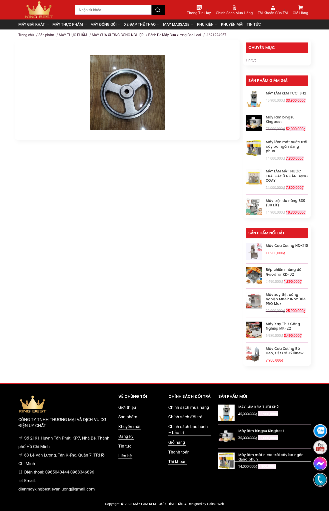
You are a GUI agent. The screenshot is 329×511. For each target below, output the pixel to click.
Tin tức (251, 60)
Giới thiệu (127, 407)
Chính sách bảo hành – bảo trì (188, 429)
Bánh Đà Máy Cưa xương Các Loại (174, 35)
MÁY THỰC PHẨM (73, 35)
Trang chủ (26, 35)
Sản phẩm (46, 35)
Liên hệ (125, 455)
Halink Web (215, 504)
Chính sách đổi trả (185, 416)
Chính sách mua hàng (188, 407)
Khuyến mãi (129, 426)
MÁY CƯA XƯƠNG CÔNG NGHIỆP (117, 35)
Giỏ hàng (176, 442)
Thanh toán (179, 452)
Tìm (157, 10)
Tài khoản (177, 461)
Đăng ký (125, 436)
